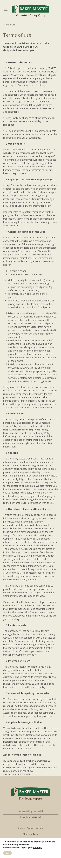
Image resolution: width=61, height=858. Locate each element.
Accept (7, 853)
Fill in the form (30, 834)
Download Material (30, 817)
